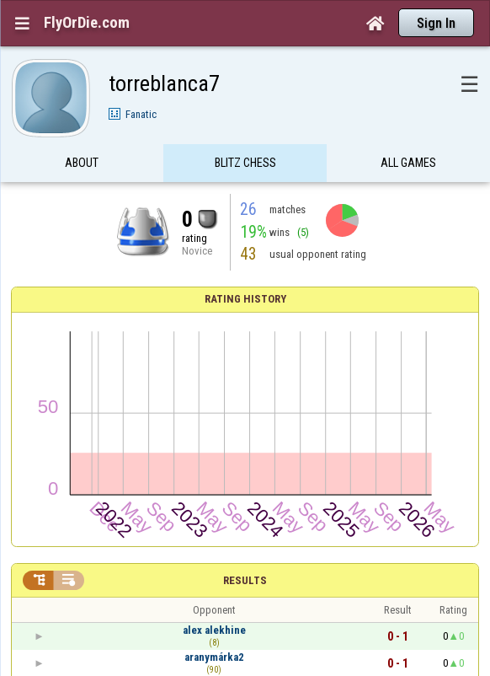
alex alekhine (214, 630)
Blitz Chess (245, 162)
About (82, 162)
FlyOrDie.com (87, 22)
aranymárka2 (214, 657)
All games (408, 162)
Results (245, 580)
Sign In (436, 23)
